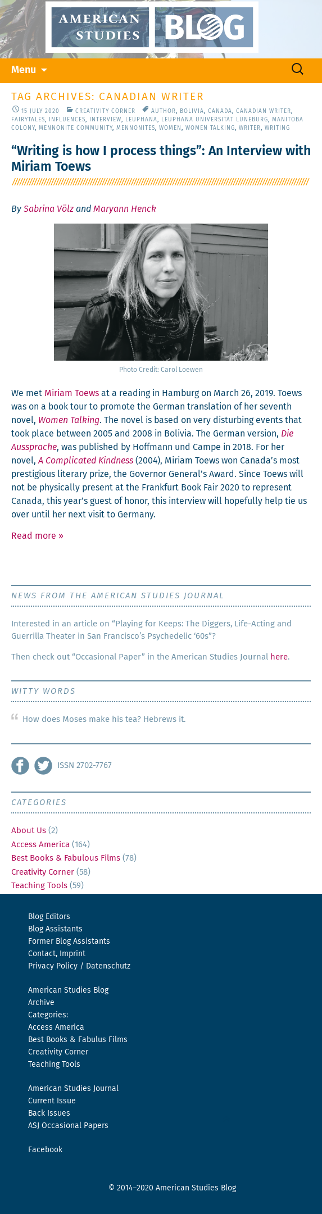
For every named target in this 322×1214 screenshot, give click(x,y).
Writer (250, 128)
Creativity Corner (105, 111)
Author (163, 111)
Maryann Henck (124, 208)
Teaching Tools (39, 885)
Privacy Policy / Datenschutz (79, 966)
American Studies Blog (68, 990)
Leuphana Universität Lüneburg (214, 119)
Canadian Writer (263, 111)
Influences (67, 119)
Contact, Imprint (56, 954)
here (279, 657)
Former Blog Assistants (69, 941)
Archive (41, 1003)
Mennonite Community (75, 128)
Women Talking (210, 128)
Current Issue (52, 1101)
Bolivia (192, 111)
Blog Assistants (55, 929)
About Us (28, 830)
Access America (40, 844)
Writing (277, 128)
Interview (105, 119)
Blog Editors (49, 917)
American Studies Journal (73, 1089)
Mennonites (135, 128)
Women (170, 128)
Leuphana (141, 119)
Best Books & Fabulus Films (78, 1040)
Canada (220, 111)
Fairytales (28, 119)
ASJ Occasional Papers (68, 1126)
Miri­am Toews (71, 393)
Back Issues (49, 1113)
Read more (37, 535)
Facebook (45, 1150)
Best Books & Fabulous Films (65, 858)
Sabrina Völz (49, 208)
